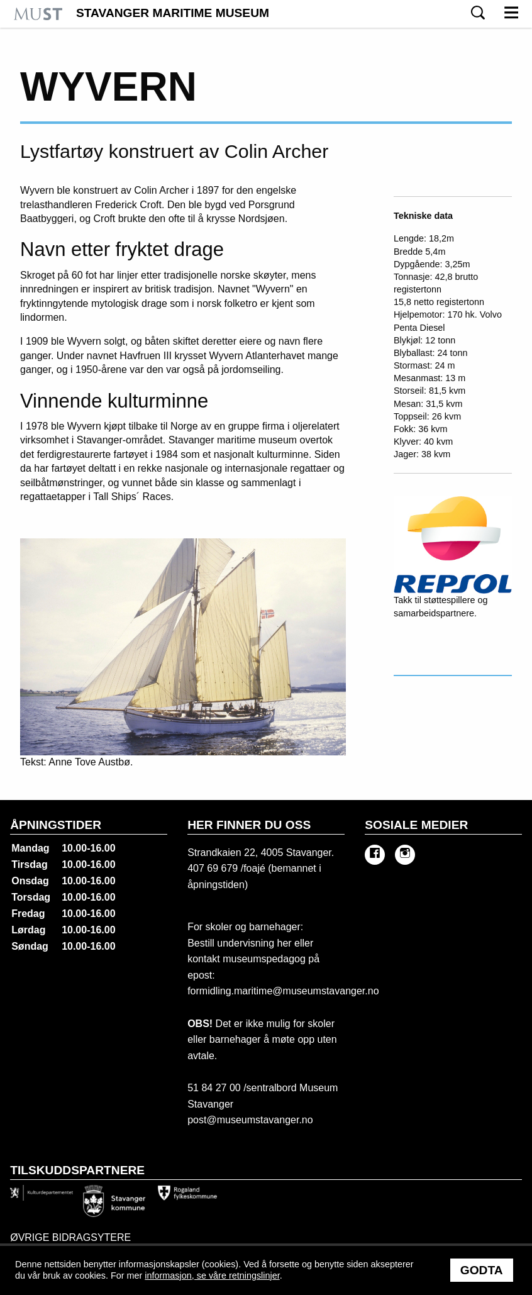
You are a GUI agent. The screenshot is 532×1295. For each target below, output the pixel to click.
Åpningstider (55, 824)
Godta (481, 1270)
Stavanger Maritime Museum (172, 13)
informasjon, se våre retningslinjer (212, 1275)
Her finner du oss (249, 824)
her (283, 943)
